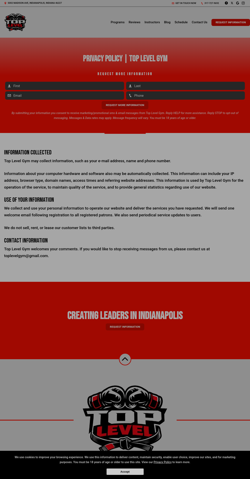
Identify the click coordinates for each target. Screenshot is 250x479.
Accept (124, 471)
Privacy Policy (163, 462)
